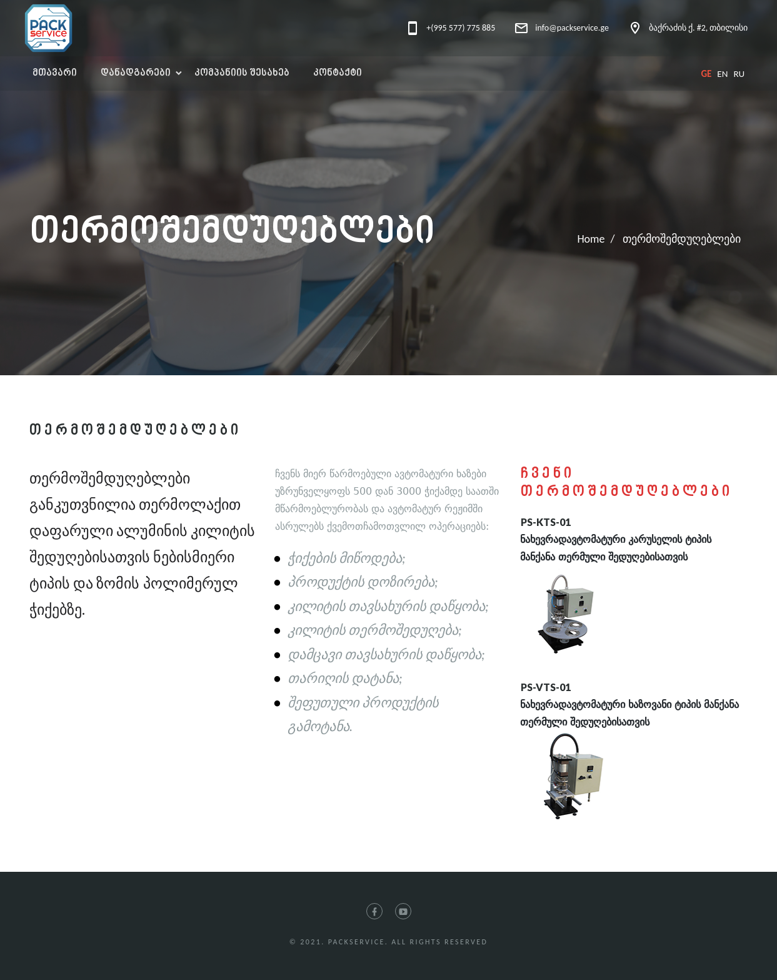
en (722, 73)
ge (706, 73)
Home (590, 239)
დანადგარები (136, 73)
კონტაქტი (337, 73)
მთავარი (55, 73)
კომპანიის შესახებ (241, 73)
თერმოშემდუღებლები (682, 239)
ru (738, 73)
